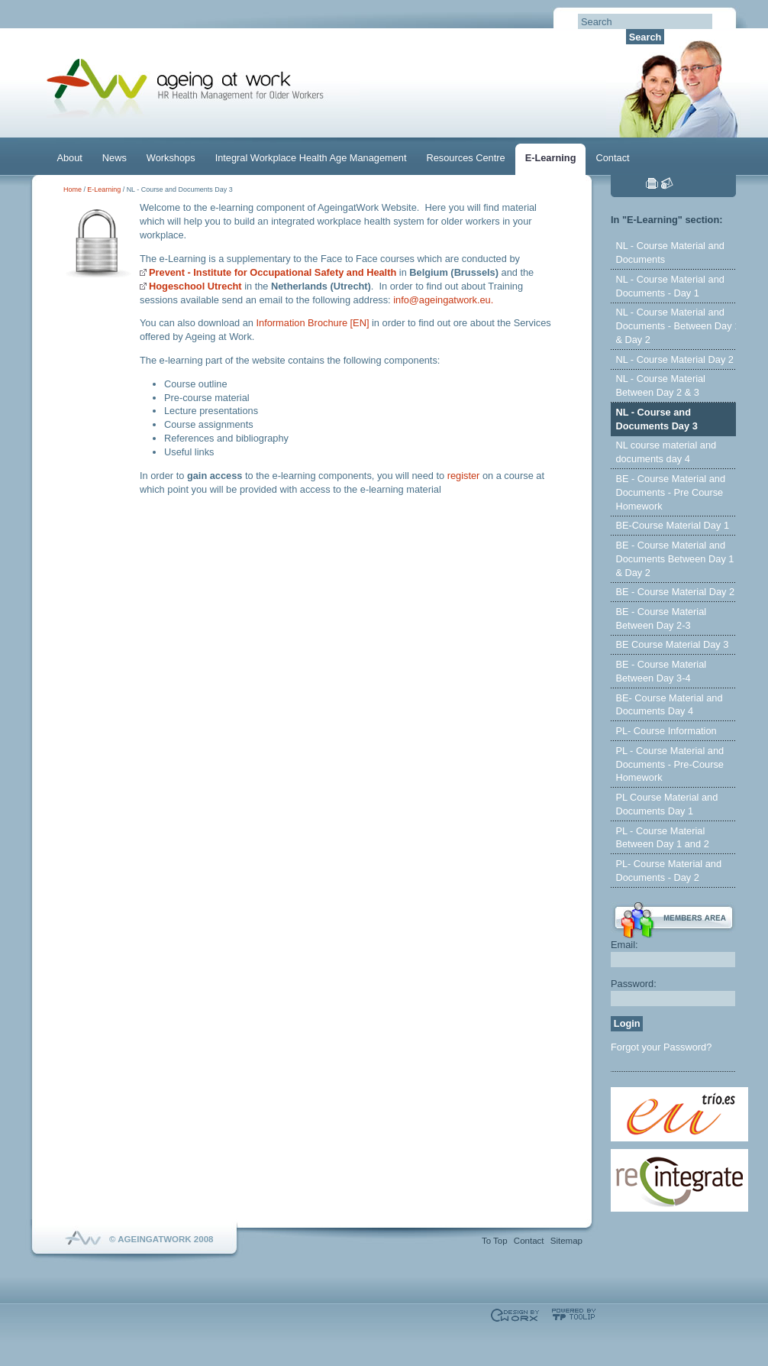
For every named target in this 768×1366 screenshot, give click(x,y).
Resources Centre (466, 157)
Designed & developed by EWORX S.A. (515, 1315)
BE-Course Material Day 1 (672, 525)
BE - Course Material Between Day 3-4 (660, 671)
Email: (624, 944)
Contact (612, 157)
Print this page (652, 183)
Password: (634, 983)
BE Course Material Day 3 (671, 644)
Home (72, 189)
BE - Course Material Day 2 (674, 591)
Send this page (667, 183)
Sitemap (566, 1240)
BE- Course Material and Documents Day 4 (668, 704)
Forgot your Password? (661, 1047)
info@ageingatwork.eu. (443, 300)
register (463, 475)
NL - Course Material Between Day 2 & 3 (660, 385)
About (69, 157)
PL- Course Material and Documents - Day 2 (668, 870)
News (114, 157)
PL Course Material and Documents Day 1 (666, 804)
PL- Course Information (665, 730)
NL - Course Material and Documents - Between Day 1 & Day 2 (677, 325)
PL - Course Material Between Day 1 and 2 (661, 837)
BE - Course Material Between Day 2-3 (660, 618)
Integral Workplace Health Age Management (311, 157)
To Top (495, 1240)
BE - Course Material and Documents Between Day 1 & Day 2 (674, 558)
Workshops (171, 157)
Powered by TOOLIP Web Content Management (573, 1314)
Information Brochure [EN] (313, 323)
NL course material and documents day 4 (665, 452)
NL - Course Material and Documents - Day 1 (669, 286)
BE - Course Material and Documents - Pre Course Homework (670, 492)
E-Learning (550, 157)
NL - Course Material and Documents (669, 252)
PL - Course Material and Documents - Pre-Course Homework (669, 764)
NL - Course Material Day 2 (674, 359)
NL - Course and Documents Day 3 (656, 419)
